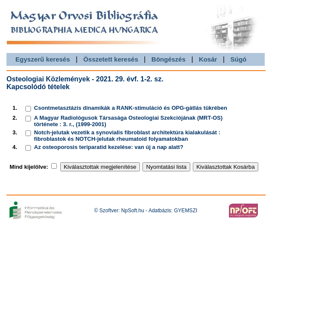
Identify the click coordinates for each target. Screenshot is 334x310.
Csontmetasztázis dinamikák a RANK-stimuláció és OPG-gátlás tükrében (130, 108)
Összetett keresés (110, 59)
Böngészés (169, 59)
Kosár (208, 59)
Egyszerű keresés (42, 59)
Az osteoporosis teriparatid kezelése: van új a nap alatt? (108, 147)
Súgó (238, 59)
